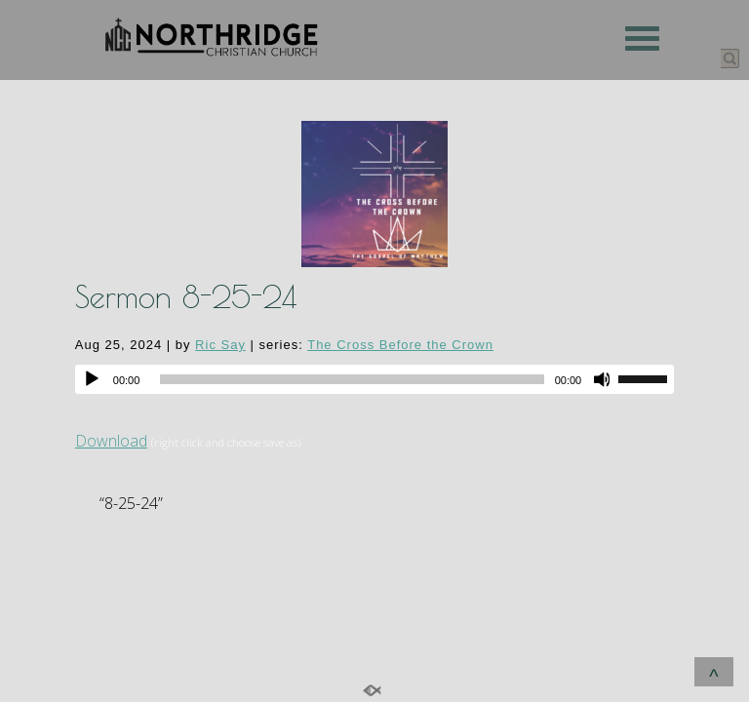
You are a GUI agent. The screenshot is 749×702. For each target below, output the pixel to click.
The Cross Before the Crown (400, 344)
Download (111, 440)
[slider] (351, 379)
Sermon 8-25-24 (185, 296)
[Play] (91, 379)
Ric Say (220, 344)
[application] (374, 379)
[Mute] (602, 379)
